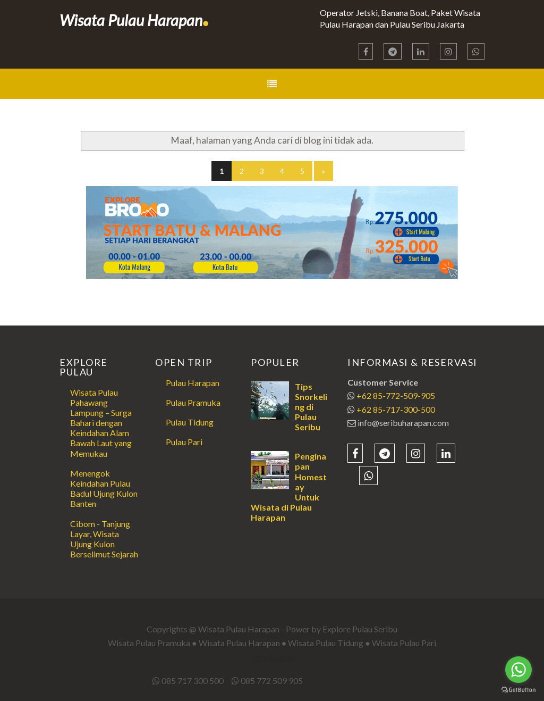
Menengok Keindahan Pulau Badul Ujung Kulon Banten (104, 488)
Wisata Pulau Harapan (134, 20)
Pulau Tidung (190, 422)
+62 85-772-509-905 (395, 395)
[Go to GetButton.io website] (519, 690)
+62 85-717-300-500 (395, 409)
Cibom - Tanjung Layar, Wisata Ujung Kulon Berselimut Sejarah (104, 539)
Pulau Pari (184, 442)
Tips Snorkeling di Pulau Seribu (311, 406)
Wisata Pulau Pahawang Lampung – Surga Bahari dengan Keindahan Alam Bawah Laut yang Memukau (101, 422)
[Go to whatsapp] (518, 669)
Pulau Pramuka (193, 402)
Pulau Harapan (192, 383)
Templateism (272, 657)
